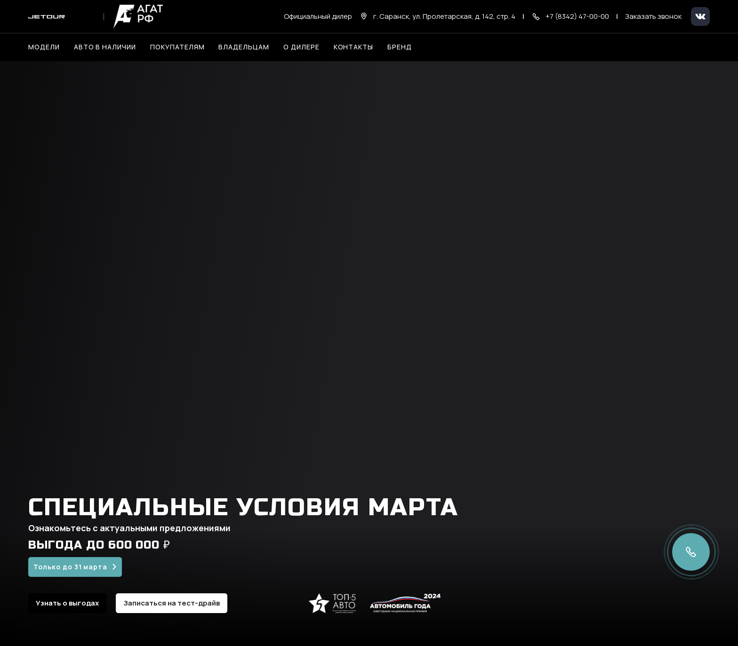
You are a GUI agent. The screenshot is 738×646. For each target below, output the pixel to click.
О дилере (301, 46)
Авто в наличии (105, 46)
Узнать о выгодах (67, 603)
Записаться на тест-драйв (171, 603)
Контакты (354, 46)
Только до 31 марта (70, 566)
